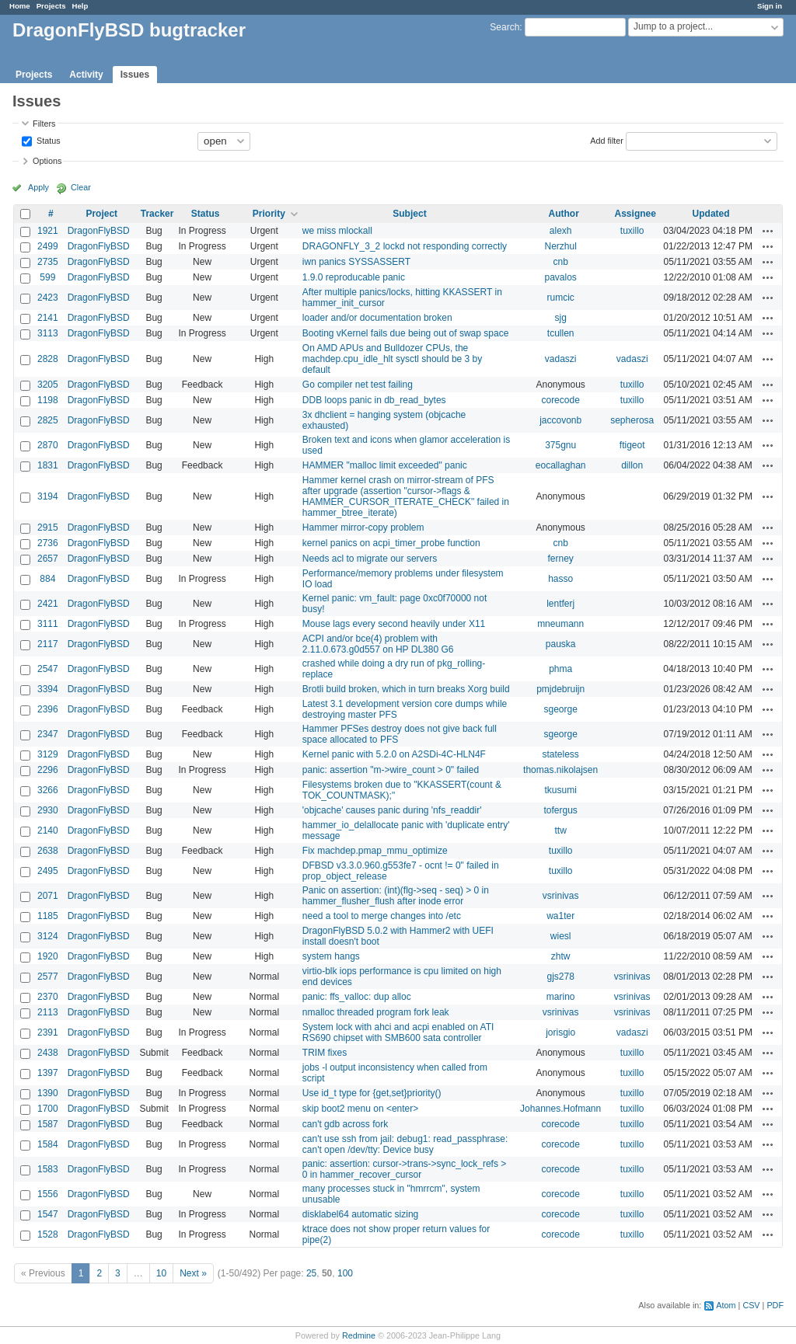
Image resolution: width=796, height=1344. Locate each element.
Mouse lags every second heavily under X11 (393, 623)
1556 (47, 1194)
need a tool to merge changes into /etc (381, 916)
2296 (47, 769)
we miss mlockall (337, 230)
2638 (47, 850)
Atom (725, 1305)
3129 (47, 754)
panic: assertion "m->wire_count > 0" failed (390, 769)
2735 (47, 261)
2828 (47, 358)
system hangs (331, 956)
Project (101, 213)
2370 (47, 996)
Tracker (157, 213)
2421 (47, 603)
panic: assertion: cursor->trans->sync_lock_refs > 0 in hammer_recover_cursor (404, 1169)
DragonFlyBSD (99, 230)
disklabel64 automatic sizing (360, 1214)
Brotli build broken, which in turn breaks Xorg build (406, 689)
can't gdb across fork (345, 1124)
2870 (47, 445)
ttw (560, 830)
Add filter (606, 139)
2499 (47, 246)
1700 (47, 1108)
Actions (768, 231)
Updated (711, 213)
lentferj (560, 603)
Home (19, 6)
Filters (44, 123)
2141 (47, 317)
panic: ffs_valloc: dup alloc (356, 996)
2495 (47, 870)
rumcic (560, 297)
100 (345, 1273)
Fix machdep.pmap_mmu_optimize (375, 850)
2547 (47, 668)
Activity (86, 74)
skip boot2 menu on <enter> (360, 1108)
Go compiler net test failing (357, 384)
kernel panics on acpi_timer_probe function (391, 543)
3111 (47, 623)
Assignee (635, 213)
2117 (47, 644)
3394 (47, 689)
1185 (47, 916)
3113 (47, 333)
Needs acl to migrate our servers (369, 558)
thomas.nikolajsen (560, 769)
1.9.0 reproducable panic (353, 277)
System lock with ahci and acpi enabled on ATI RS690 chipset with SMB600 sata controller (398, 1032)
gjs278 (560, 976)
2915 (47, 527)
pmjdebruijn (560, 689)
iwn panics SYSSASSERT (356, 261)
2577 (47, 976)
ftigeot (632, 445)
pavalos (560, 277)
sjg (560, 317)
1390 (47, 1093)
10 (161, 1273)
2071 (47, 895)
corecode (560, 400)
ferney (560, 558)
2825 (47, 420)
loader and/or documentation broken (377, 317)
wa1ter (560, 916)
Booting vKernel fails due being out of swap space (405, 333)
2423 (47, 297)
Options (47, 160)
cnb (560, 261)
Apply (38, 187)
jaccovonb (560, 420)
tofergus (560, 810)
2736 (47, 543)
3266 (47, 790)
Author (563, 213)
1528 (47, 1234)
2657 (47, 558)
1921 (47, 230)
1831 (47, 465)
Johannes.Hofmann (560, 1108)
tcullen (560, 333)
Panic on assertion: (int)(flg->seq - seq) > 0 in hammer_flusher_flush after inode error (395, 896)
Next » (193, 1273)
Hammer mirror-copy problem (363, 527)
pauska (561, 644)
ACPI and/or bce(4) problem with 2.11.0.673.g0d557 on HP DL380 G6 (378, 644)
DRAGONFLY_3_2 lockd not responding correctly (404, 246)
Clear (81, 187)
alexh (561, 230)
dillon (632, 465)
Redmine (358, 1335)
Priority (269, 213)
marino (560, 996)
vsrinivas (561, 895)
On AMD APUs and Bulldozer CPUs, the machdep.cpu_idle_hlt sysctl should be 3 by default (392, 359)
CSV (750, 1305)
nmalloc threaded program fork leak (375, 1012)
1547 (47, 1214)
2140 (47, 830)
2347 (47, 734)
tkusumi (560, 790)
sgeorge (560, 709)
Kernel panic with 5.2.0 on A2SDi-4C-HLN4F (394, 754)
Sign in (769, 6)
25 (311, 1273)
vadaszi (561, 358)
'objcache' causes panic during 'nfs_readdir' (392, 810)
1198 (47, 400)
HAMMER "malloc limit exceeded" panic (384, 465)
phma (560, 668)
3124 (47, 936)
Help (80, 6)
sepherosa (632, 420)
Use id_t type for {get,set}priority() (372, 1093)
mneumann (560, 623)
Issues (134, 74)
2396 (47, 709)
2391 (47, 1032)
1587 (47, 1124)
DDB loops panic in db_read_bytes (374, 400)
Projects (51, 6)
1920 (47, 956)
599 (47, 277)
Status (47, 139)
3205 (47, 384)
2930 (47, 810)
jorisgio (560, 1032)
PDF (775, 1305)
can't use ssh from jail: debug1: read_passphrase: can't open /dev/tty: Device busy (405, 1144)
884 (47, 578)
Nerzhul (560, 246)
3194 (47, 496)
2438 (47, 1052)
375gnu (560, 445)
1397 (47, 1072)
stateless (560, 754)
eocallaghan (561, 465)
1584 (47, 1144)
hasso (560, 578)
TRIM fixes (324, 1052)
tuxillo (632, 230)
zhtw (561, 956)
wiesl (560, 936)
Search (504, 27)
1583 (47, 1169)
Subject (409, 213)
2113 (47, 1012)
